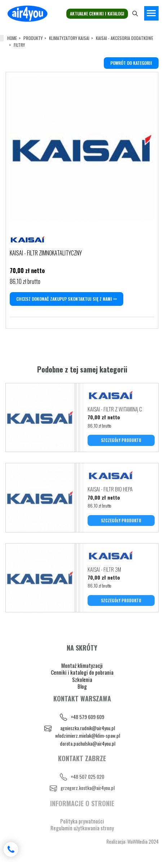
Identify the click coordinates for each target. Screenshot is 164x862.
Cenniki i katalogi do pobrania (82, 672)
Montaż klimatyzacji (82, 665)
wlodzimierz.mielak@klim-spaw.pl (87, 735)
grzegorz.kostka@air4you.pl (88, 787)
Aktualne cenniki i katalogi (97, 13)
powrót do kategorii (131, 63)
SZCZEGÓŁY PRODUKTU (121, 440)
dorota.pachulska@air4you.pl (87, 743)
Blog (82, 686)
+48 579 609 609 (87, 716)
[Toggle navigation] (151, 13)
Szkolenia (82, 679)
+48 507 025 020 (87, 776)
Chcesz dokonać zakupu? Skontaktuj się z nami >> (66, 299)
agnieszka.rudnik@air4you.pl (87, 728)
